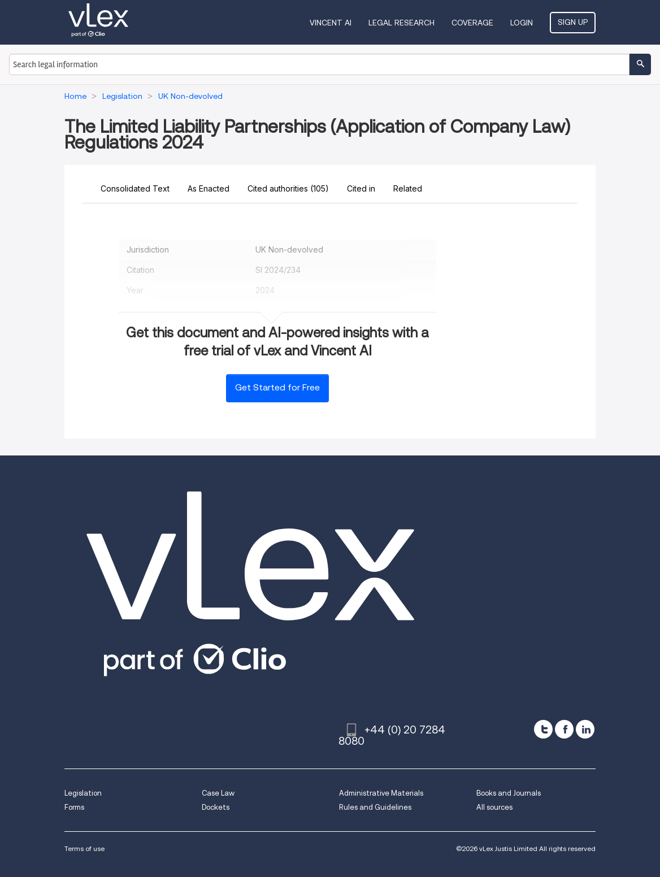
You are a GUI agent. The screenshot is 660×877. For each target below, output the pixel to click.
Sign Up (573, 22)
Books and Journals (508, 793)
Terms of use (84, 848)
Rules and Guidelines (375, 807)
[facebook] (564, 729)
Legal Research (401, 22)
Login (521, 22)
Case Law (218, 793)
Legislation (83, 793)
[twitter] (543, 729)
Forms (74, 807)
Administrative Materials (381, 793)
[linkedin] (585, 729)
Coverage (472, 22)
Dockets (215, 807)
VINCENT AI (330, 22)
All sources (494, 807)
